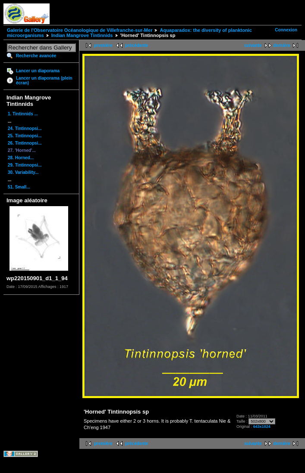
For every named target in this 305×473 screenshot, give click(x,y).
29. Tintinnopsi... (25, 165)
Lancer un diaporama (38, 70)
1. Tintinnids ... (23, 113)
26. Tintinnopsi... (25, 143)
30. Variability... (23, 172)
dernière (282, 45)
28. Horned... (21, 157)
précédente (136, 45)
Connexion (286, 30)
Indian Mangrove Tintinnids (82, 35)
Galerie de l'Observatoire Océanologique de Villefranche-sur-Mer (79, 30)
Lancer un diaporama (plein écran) (44, 80)
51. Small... (19, 187)
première (103, 45)
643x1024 (261, 426)
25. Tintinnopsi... (25, 135)
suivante (253, 45)
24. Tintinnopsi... (25, 128)
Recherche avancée (36, 55)
